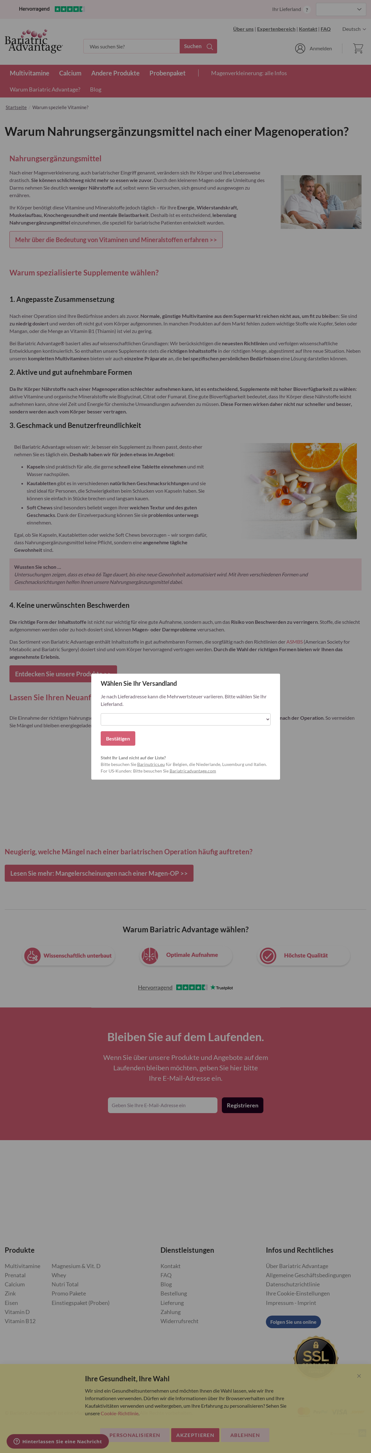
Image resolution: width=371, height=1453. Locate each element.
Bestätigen (118, 738)
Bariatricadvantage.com (193, 770)
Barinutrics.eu (151, 764)
